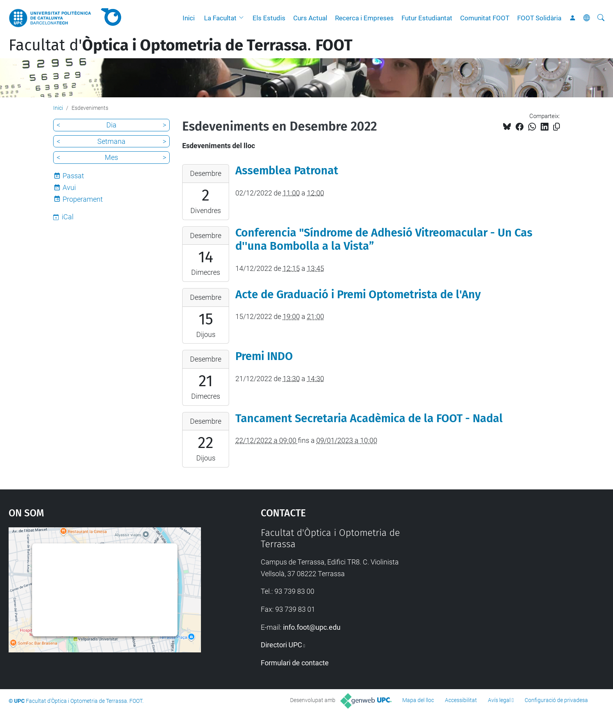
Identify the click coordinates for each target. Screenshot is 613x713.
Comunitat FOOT (484, 18)
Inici (189, 18)
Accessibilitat (461, 700)
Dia (111, 125)
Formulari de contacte (295, 663)
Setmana (111, 141)
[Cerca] (600, 18)
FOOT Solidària (539, 18)
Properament (83, 199)
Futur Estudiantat (426, 18)
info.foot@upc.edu (312, 627)
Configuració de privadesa (556, 700)
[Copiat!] (556, 126)
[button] (243, 18)
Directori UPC (281, 645)
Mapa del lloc (418, 700)
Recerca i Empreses (364, 18)
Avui (69, 187)
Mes (111, 157)
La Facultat (220, 18)
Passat (73, 176)
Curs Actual (310, 18)
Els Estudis (269, 18)
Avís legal (499, 700)
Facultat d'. (181, 45)
